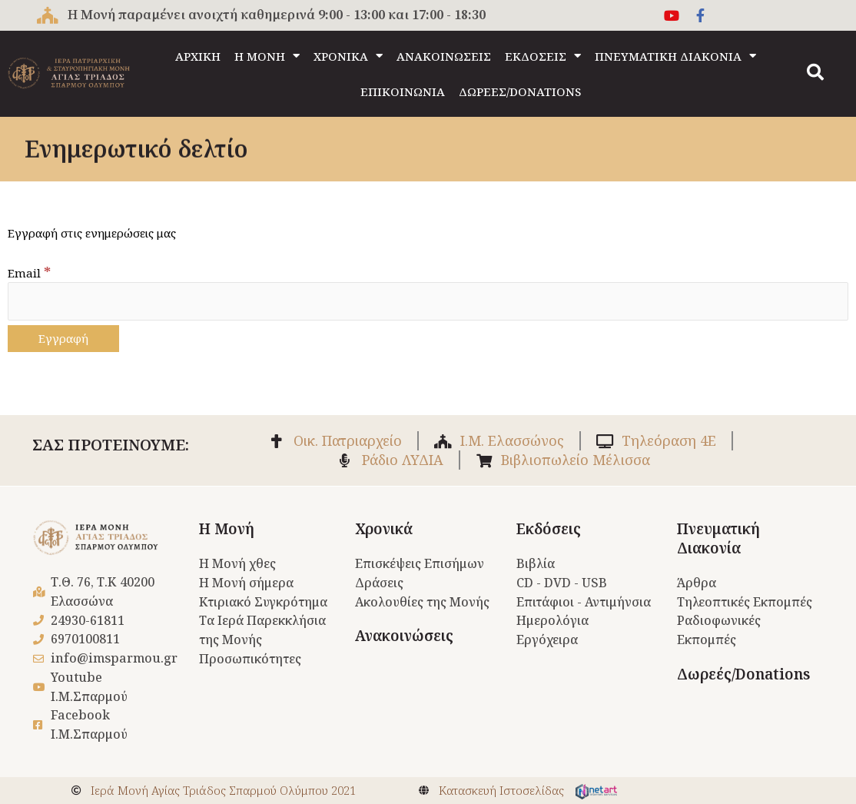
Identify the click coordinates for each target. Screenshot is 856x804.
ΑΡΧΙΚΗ (198, 56)
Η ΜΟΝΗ (267, 55)
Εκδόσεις (548, 530)
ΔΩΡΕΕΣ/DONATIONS (520, 91)
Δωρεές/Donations (743, 674)
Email (29, 273)
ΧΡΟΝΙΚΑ (348, 55)
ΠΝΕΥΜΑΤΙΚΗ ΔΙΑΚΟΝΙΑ (675, 55)
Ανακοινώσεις (404, 636)
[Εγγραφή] (63, 338)
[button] (815, 72)
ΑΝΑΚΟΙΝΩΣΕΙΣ (443, 56)
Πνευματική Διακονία (718, 539)
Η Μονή (226, 530)
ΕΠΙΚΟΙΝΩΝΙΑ (402, 91)
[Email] (428, 301)
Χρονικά (384, 530)
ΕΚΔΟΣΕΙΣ (543, 55)
